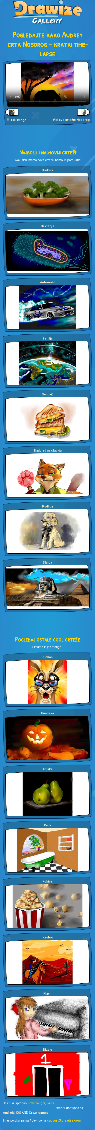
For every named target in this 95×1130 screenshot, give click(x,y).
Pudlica (47, 506)
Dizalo (47, 1050)
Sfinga (47, 562)
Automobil (47, 282)
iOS (18, 1112)
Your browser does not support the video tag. (47, 84)
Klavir (47, 993)
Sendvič (47, 394)
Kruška (47, 769)
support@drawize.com (64, 1120)
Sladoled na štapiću (47, 450)
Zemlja (47, 338)
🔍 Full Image (16, 120)
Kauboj (48, 937)
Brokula (47, 170)
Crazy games (38, 1112)
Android (9, 1112)
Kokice (47, 881)
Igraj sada (47, 1103)
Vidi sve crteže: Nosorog (71, 120)
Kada (47, 825)
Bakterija (47, 226)
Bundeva (47, 713)
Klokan (48, 657)
